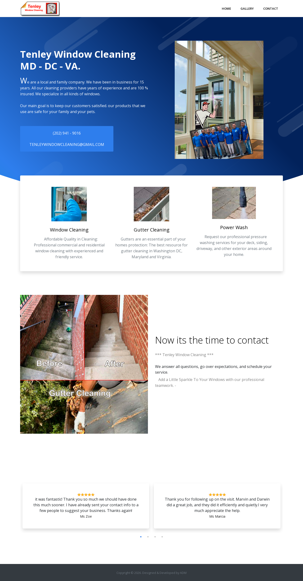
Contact (270, 8)
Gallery (247, 8)
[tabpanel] (86, 507)
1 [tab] (140, 536)
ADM (183, 573)
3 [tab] (155, 536)
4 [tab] (162, 536)
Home (226, 8)
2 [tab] (148, 536)
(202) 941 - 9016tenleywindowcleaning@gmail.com (66, 139)
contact (253, 339)
